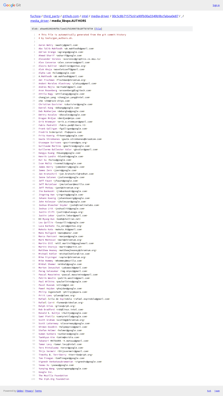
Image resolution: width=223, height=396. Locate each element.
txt (209, 390)
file (98, 28)
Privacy (29, 390)
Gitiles (20, 390)
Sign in (216, 5)
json (217, 390)
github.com (70, 16)
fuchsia (35, 16)
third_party (51, 16)
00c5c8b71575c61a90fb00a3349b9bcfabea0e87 (145, 16)
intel (85, 16)
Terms (38, 390)
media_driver (39, 21)
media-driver (100, 16)
